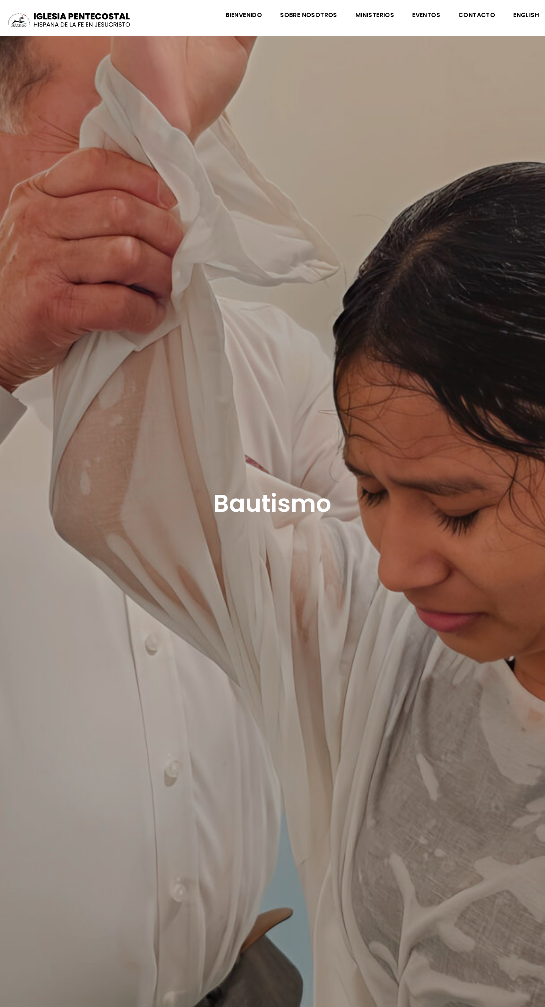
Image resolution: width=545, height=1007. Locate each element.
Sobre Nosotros (308, 15)
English (526, 15)
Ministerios (374, 15)
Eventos (426, 15)
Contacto (476, 15)
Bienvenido (244, 15)
